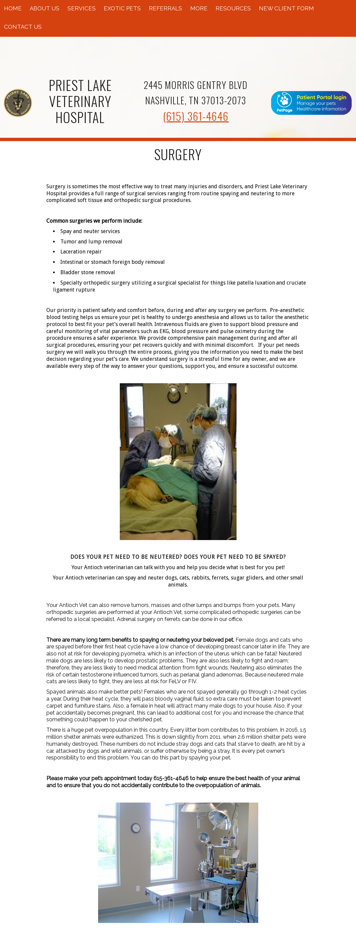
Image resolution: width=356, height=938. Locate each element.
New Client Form (286, 8)
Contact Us (23, 26)
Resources (233, 8)
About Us (44, 8)
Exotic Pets (122, 8)
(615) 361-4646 (196, 116)
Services (81, 8)
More (199, 8)
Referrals (165, 8)
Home (13, 8)
